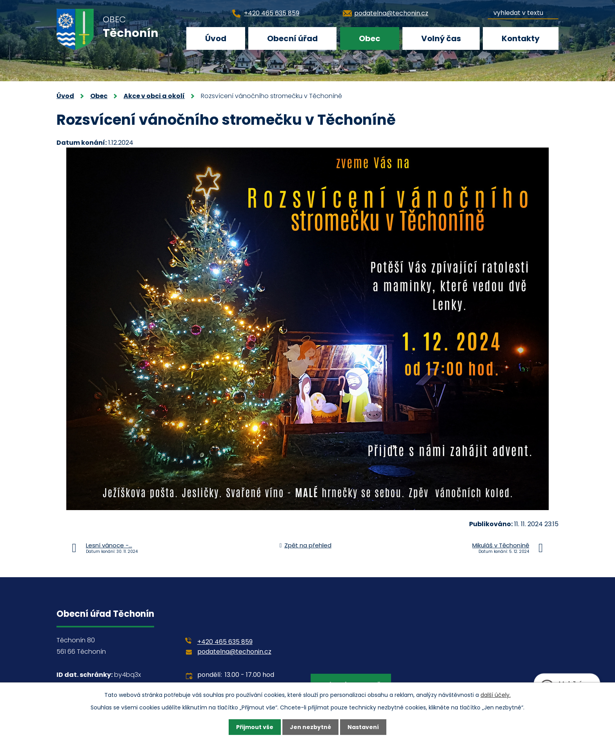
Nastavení (363, 727)
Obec (369, 38)
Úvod (215, 38)
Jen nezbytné (310, 727)
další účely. (495, 695)
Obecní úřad (292, 38)
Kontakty (521, 38)
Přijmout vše (254, 727)
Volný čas (441, 38)
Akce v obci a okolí (154, 95)
